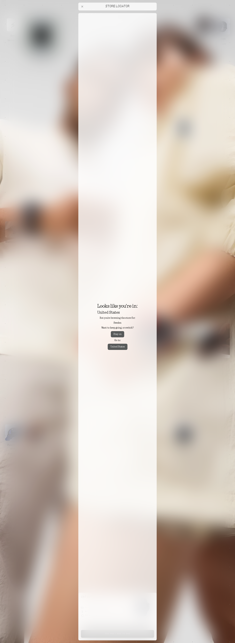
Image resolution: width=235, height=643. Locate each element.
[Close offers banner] (153, 14)
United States (117, 347)
